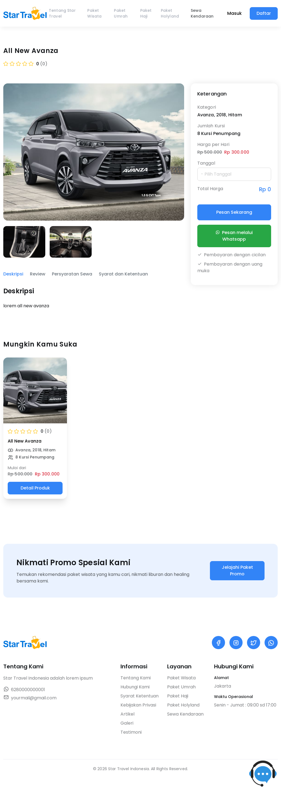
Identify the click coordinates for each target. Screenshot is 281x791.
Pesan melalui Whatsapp (234, 235)
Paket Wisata (94, 13)
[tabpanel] (93, 297)
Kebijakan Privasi (138, 705)
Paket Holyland (170, 13)
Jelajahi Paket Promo (237, 570)
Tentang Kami (135, 678)
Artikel (127, 714)
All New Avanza (24, 441)
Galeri (126, 723)
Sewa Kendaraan (202, 13)
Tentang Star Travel (62, 13)
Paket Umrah (121, 13)
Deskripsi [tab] (13, 274)
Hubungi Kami (135, 687)
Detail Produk (35, 488)
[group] (24, 242)
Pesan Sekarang (234, 212)
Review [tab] (37, 274)
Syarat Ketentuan (139, 696)
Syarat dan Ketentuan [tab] (123, 274)
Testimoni (131, 732)
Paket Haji (146, 13)
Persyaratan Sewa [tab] (72, 274)
